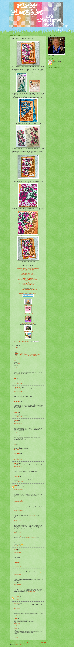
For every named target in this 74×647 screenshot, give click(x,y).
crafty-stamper (16, 476)
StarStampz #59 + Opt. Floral (28, 285)
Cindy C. (15, 612)
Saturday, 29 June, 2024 (18, 532)
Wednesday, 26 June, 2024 (18, 481)
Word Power (38, 355)
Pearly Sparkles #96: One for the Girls (28, 284)
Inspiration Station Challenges (19, 497)
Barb (15, 570)
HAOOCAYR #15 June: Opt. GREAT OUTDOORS (28, 283)
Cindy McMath (16, 596)
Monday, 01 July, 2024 (18, 599)
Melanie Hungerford (17, 505)
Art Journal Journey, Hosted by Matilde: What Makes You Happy (28, 268)
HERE (19, 363)
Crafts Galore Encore (32, 515)
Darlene (15, 347)
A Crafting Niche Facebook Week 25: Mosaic (28, 270)
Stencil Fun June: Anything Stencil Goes (28, 274)
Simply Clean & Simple (24, 355)
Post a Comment (15, 637)
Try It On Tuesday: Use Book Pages (28, 269)
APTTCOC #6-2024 (28, 280)
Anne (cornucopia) (17, 555)
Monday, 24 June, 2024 (18, 357)
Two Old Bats (30, 355)
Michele (15, 549)
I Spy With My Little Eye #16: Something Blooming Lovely (28, 279)
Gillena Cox (16, 360)
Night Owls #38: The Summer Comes (28, 273)
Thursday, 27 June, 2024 (18, 520)
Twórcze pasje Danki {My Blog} (19, 518)
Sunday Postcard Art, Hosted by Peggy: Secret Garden (28, 267)
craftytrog (16, 420)
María (15, 378)
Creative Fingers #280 (28, 277)
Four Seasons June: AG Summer (28, 331)
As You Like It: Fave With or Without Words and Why (28, 289)
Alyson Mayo (16, 412)
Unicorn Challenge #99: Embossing (28, 287)
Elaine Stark (16, 463)
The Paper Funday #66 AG (28, 275)
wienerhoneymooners (18, 387)
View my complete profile (57, 62)
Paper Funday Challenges (18, 500)
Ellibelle (15, 618)
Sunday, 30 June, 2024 (17, 552)
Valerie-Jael (16, 370)
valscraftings (16, 435)
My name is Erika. (17, 401)
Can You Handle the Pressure (23, 354)
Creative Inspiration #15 (28, 305)
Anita (15, 444)
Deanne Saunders (17, 587)
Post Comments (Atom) (18, 644)
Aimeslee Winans (57, 60)
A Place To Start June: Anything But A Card (28, 297)
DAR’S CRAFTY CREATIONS (19, 353)
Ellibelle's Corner (17, 623)
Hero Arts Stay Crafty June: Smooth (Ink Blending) (28, 293)
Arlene (15, 469)
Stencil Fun (18, 355)
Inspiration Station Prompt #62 (28, 313)
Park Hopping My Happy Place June (28, 323)
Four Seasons (34, 354)
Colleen (15, 485)
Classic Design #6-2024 (28, 282)
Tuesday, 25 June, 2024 (18, 423)
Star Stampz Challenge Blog (31, 537)
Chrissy (15, 577)
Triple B (34, 355)
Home (13, 28)
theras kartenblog (17, 453)
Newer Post (13, 642)
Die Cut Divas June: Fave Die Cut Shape (28, 278)
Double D (30, 354)
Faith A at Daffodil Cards (18, 426)
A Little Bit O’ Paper (31, 591)
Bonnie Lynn (16, 562)
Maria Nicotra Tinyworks (18, 536)
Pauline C (16, 628)
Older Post (43, 642)
